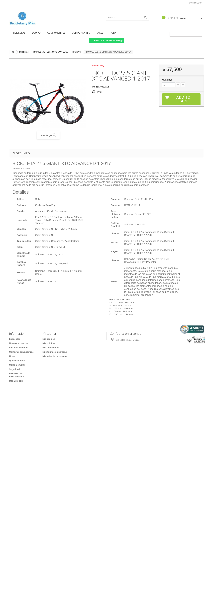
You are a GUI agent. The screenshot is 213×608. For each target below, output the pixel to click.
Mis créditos (48, 343)
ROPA (113, 32)
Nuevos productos (18, 343)
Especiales (14, 339)
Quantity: (167, 80)
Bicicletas (18, 32)
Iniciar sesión (195, 3)
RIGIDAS (76, 52)
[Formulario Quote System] (106, 488)
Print (99, 92)
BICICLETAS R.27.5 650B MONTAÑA (50, 52)
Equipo (36, 32)
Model (95, 87)
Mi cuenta (49, 334)
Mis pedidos (48, 339)
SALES (100, 32)
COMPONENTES (56, 32)
